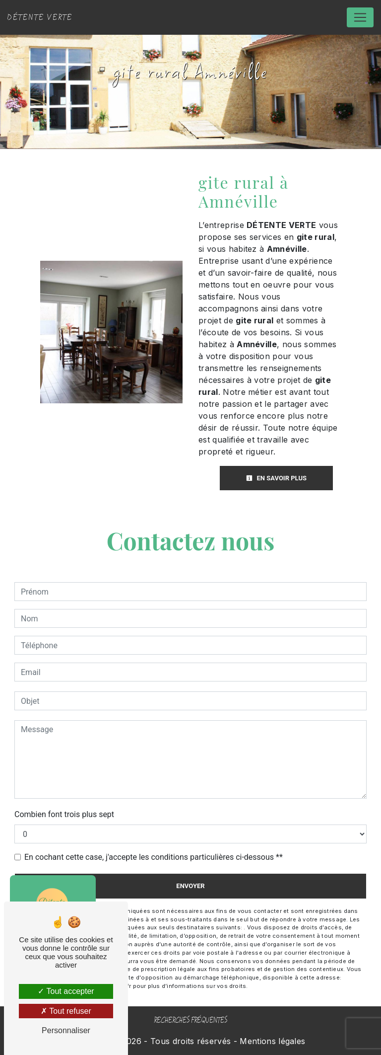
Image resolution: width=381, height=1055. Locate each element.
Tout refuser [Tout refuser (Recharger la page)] (66, 1011)
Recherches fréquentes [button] (190, 1020)
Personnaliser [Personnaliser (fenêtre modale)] (66, 1030)
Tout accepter (66, 991)
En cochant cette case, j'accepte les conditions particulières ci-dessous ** (153, 857)
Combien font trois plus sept (64, 814)
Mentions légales (271, 1041)
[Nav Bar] (360, 17)
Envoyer (190, 886)
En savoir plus (276, 478)
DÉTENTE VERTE (39, 17)
